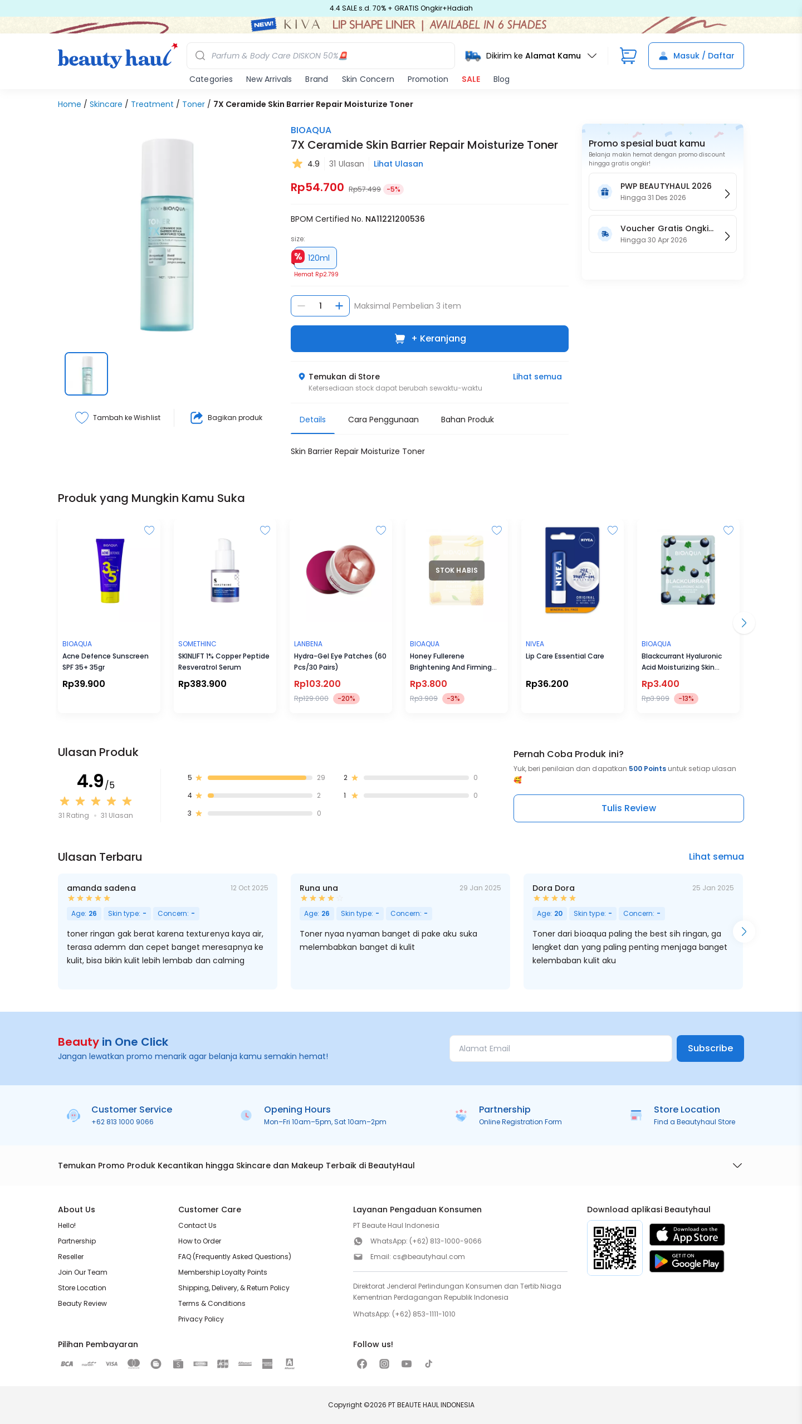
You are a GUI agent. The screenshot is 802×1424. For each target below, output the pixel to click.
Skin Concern (368, 79)
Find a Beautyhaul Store (694, 1121)
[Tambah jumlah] (339, 306)
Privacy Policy (201, 1319)
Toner (193, 104)
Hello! (67, 1225)
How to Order (199, 1241)
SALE (471, 79)
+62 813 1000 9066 (122, 1121)
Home (69, 104)
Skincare (106, 104)
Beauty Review (82, 1303)
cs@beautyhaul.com (429, 1256)
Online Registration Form (520, 1121)
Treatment (152, 104)
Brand (316, 79)
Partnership (77, 1241)
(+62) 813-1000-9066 (445, 1241)
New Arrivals (269, 79)
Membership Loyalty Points (222, 1272)
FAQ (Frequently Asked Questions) (234, 1256)
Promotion (428, 79)
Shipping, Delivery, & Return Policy (234, 1288)
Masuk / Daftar (696, 55)
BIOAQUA (311, 130)
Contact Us (197, 1225)
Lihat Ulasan (398, 163)
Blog (501, 79)
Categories (211, 79)
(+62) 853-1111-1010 (424, 1314)
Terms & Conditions (212, 1303)
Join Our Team (82, 1272)
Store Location (82, 1288)
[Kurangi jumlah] (301, 306)
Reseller (71, 1256)
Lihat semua (537, 376)
